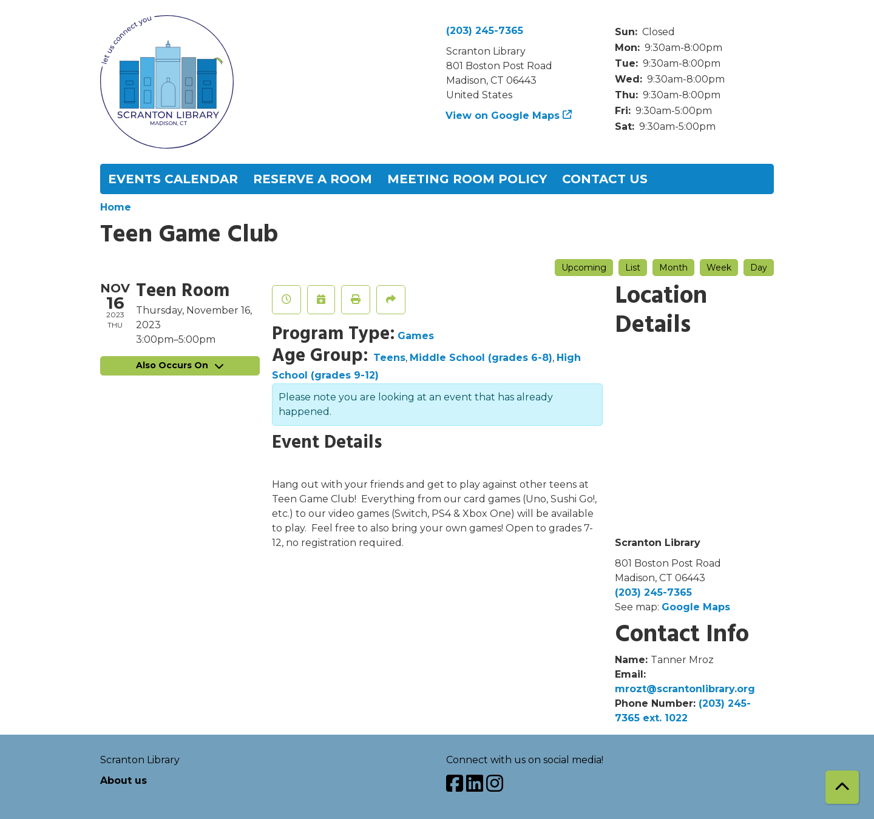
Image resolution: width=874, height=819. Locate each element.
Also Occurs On (179, 365)
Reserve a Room (312, 179)
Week (718, 267)
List (632, 267)
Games (416, 336)
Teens (389, 357)
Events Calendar (173, 179)
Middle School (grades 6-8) (481, 357)
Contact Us (605, 179)
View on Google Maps (503, 115)
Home (115, 207)
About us (123, 780)
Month (673, 267)
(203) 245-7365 (484, 30)
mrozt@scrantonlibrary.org (685, 689)
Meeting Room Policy (467, 179)
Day (758, 267)
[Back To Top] (842, 787)
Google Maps (696, 607)
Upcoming (583, 267)
